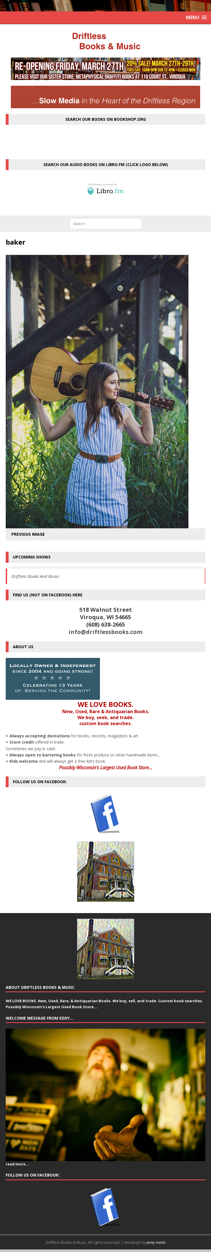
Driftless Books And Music (35, 576)
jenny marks (156, 1242)
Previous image (28, 534)
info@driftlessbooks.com (105, 632)
